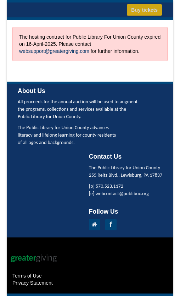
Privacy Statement (32, 283)
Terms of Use (26, 276)
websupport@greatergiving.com (54, 51)
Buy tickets (144, 10)
